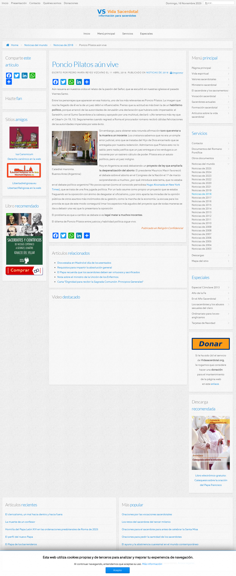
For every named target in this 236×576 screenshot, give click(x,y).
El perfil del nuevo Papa (19, 536)
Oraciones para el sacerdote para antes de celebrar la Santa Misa (160, 529)
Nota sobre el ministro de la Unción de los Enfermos (87, 277)
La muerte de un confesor (20, 521)
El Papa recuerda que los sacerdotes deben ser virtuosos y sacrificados (98, 272)
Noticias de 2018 (63, 45)
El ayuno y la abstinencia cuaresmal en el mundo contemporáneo (160, 544)
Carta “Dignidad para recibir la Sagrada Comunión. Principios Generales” (100, 281)
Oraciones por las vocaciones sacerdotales (147, 514)
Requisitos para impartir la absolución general (84, 267)
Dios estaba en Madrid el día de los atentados (84, 262)
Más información (152, 564)
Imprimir (176, 72)
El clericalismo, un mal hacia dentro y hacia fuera (33, 514)
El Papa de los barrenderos (21, 544)
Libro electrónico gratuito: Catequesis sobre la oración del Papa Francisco (210, 480)
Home (14, 45)
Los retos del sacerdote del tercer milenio (146, 521)
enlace (215, 384)
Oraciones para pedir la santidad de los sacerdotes (152, 536)
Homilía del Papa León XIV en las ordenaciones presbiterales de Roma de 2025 (51, 529)
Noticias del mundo (36, 45)
